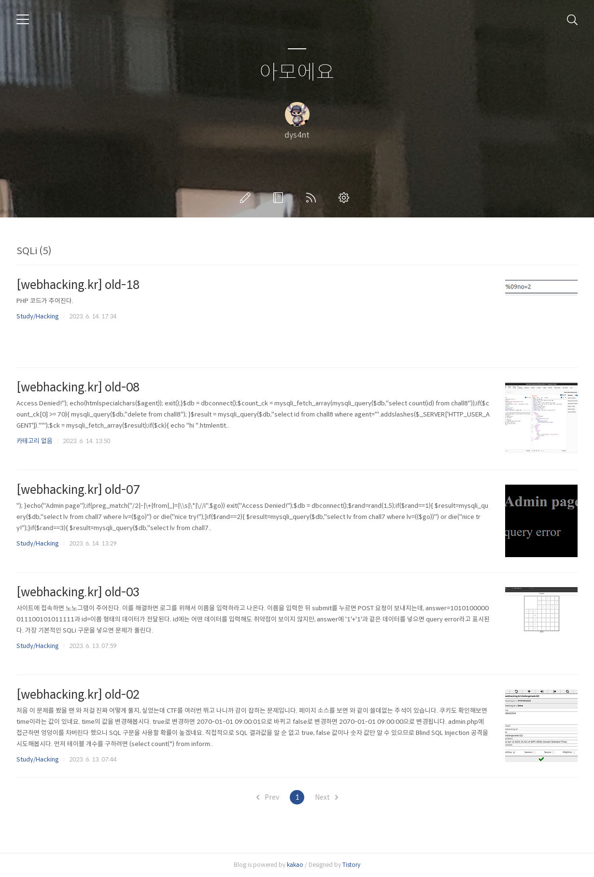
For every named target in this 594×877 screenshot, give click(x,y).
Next (326, 797)
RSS (313, 197)
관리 (345, 197)
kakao (295, 864)
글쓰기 (247, 197)
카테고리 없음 (34, 441)
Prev (267, 797)
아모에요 (297, 73)
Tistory (351, 864)
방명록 (280, 197)
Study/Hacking (37, 316)
